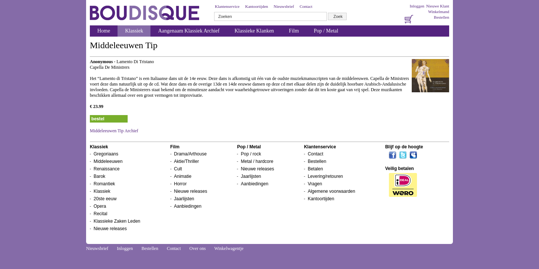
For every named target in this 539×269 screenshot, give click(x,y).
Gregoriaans (106, 154)
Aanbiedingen (187, 206)
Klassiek (134, 31)
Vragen (315, 183)
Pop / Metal (326, 31)
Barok (99, 176)
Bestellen (441, 17)
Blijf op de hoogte (404, 146)
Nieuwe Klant (437, 6)
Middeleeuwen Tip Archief (114, 130)
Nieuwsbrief (284, 6)
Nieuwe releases (110, 228)
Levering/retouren (325, 176)
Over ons (197, 248)
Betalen (315, 168)
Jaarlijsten (184, 198)
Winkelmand (438, 11)
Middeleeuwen (108, 161)
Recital (100, 213)
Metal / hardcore (257, 161)
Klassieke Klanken (254, 31)
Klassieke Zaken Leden (117, 221)
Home (103, 31)
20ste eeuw (105, 198)
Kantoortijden (256, 6)
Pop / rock (251, 154)
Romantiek (104, 183)
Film (294, 31)
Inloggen (416, 6)
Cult (178, 168)
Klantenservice (227, 6)
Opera (100, 206)
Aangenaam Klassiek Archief (188, 31)
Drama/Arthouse (190, 154)
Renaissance (106, 168)
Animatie (183, 176)
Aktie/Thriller (186, 161)
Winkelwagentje (228, 248)
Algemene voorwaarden (331, 191)
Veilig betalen (399, 168)
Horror (180, 183)
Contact (305, 6)
